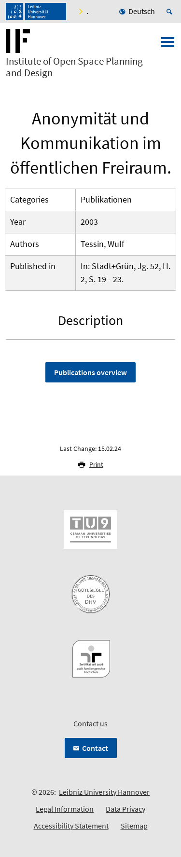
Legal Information (65, 809)
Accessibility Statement (71, 825)
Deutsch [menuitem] (141, 11)
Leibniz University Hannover (104, 792)
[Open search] (171, 11)
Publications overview (90, 372)
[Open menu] (167, 45)
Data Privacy (125, 809)
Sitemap (134, 825)
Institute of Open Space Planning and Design (74, 67)
